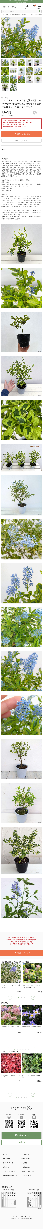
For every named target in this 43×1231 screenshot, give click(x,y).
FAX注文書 (21, 1142)
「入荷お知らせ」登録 (21, 134)
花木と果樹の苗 (16, 14)
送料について (5, 149)
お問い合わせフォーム (21, 1135)
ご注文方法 (25, 1154)
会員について (26, 1158)
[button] (33, 998)
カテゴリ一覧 (6, 1158)
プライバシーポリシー (9, 1171)
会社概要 (24, 1163)
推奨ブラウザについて (28, 1171)
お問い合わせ (26, 1167)
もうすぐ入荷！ (5, 14)
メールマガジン (26, 1175)
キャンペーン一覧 (8, 1163)
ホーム (5, 1154)
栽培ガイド (6, 1167)
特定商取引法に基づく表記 (10, 1175)
